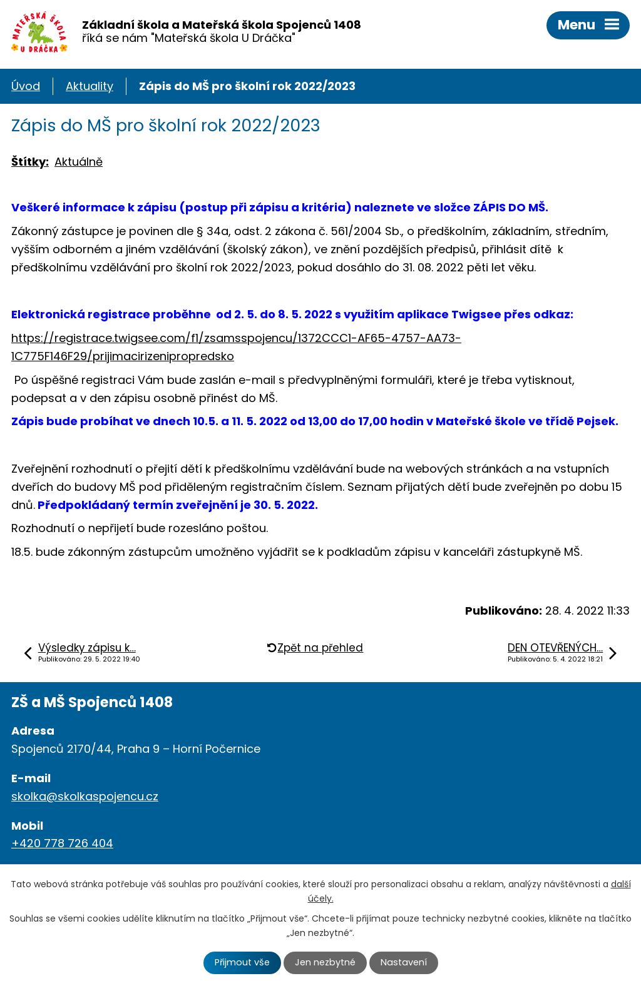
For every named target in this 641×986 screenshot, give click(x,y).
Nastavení (404, 962)
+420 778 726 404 (62, 843)
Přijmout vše (242, 962)
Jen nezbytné (325, 962)
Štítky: (30, 161)
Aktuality (89, 86)
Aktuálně (78, 161)
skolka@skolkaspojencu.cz (84, 796)
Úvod (25, 86)
